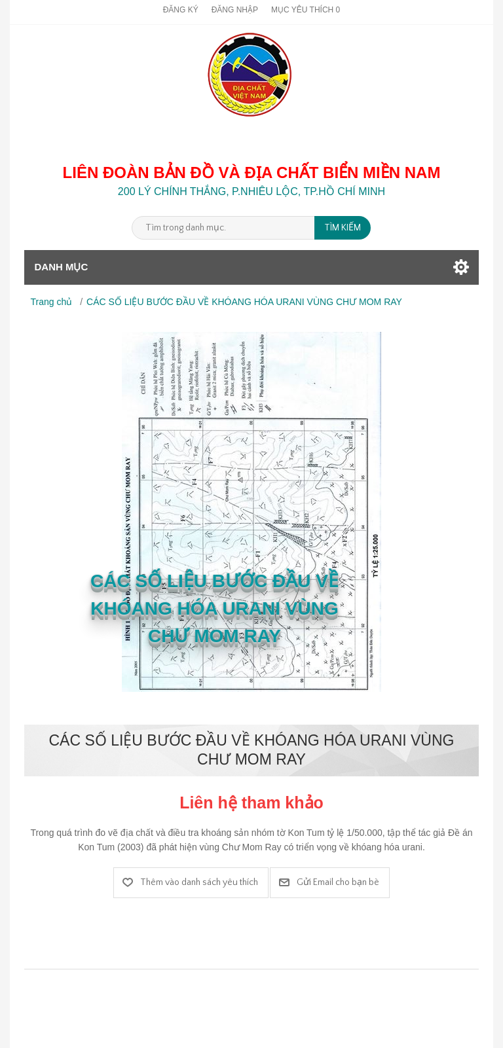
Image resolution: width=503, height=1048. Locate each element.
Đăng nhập (235, 9)
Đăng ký (180, 9)
